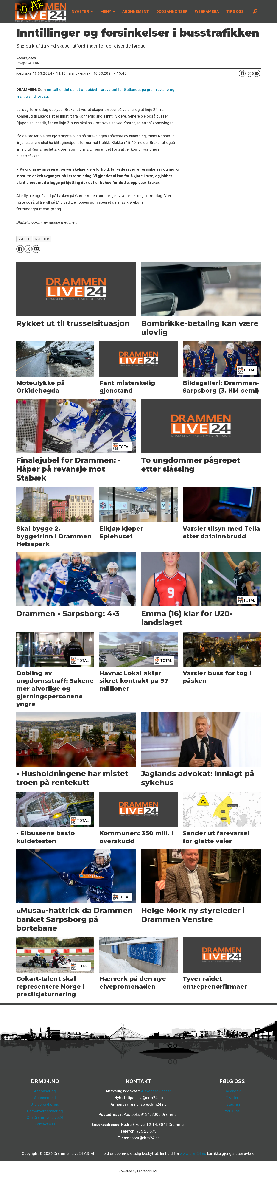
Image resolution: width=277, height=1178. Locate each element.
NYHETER (80, 11)
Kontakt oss (45, 1124)
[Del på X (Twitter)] (249, 73)
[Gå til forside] (41, 11)
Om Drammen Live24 (45, 1117)
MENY (105, 11)
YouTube (232, 1111)
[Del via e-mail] (256, 73)
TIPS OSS (235, 11)
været (24, 239)
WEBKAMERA (207, 11)
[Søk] (255, 11)
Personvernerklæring (45, 1111)
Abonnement (45, 1097)
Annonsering (45, 1091)
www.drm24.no (192, 1153)
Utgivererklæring (45, 1104)
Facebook (232, 1091)
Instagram (232, 1104)
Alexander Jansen (156, 1091)
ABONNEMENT (135, 11)
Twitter (232, 1097)
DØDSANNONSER (171, 11)
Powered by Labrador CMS (138, 1171)
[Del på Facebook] (242, 73)
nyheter (42, 239)
